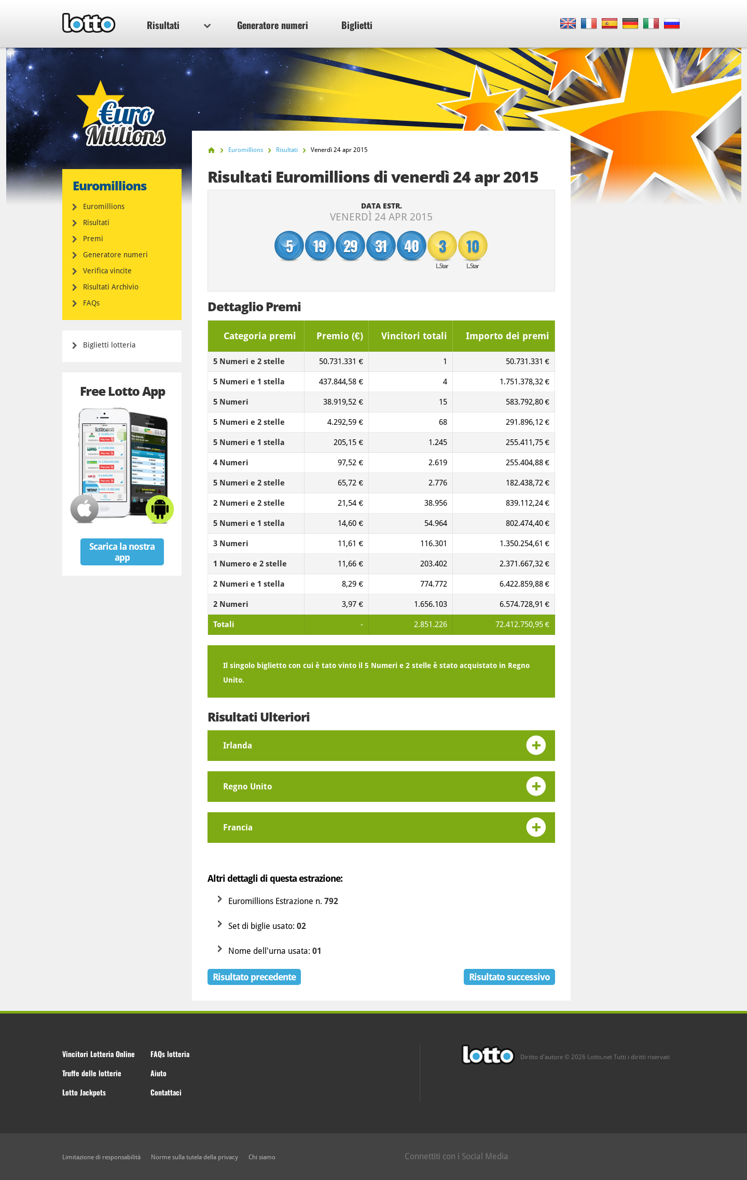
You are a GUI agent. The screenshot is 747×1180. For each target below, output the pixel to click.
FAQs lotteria (169, 1053)
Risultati (179, 25)
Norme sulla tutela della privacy (194, 1157)
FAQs (91, 303)
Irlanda (237, 746)
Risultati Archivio (111, 287)
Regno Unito (247, 787)
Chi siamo (261, 1157)
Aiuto (158, 1072)
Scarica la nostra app (122, 552)
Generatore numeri (272, 25)
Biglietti (356, 25)
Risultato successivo (509, 976)
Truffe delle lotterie (91, 1072)
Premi (93, 238)
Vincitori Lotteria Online (98, 1053)
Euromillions (104, 206)
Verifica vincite (107, 271)
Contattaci (166, 1092)
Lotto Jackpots (84, 1092)
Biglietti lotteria (109, 345)
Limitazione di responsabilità (101, 1157)
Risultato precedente (254, 976)
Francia (238, 827)
